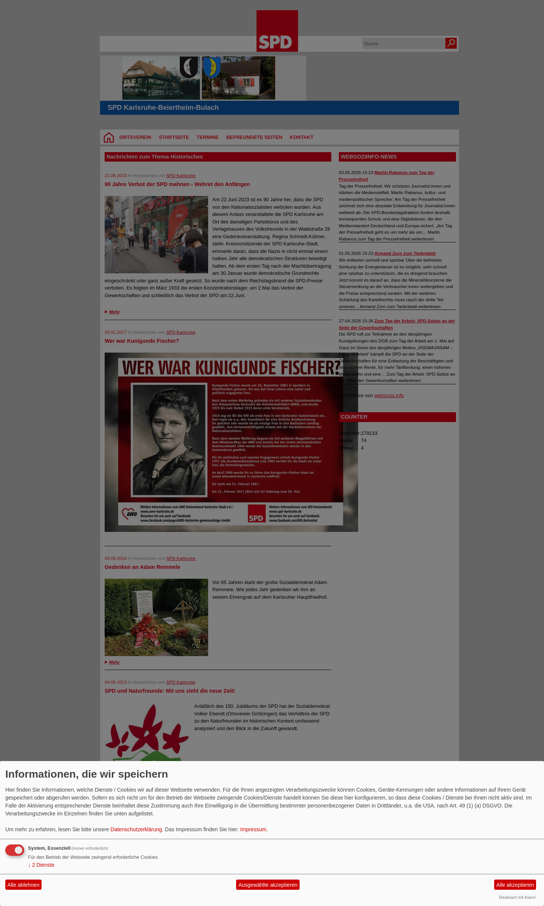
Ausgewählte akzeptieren (267, 885)
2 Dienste (41, 865)
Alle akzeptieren (515, 885)
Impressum (253, 829)
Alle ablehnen (24, 885)
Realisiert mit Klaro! (517, 897)
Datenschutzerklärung (136, 829)
